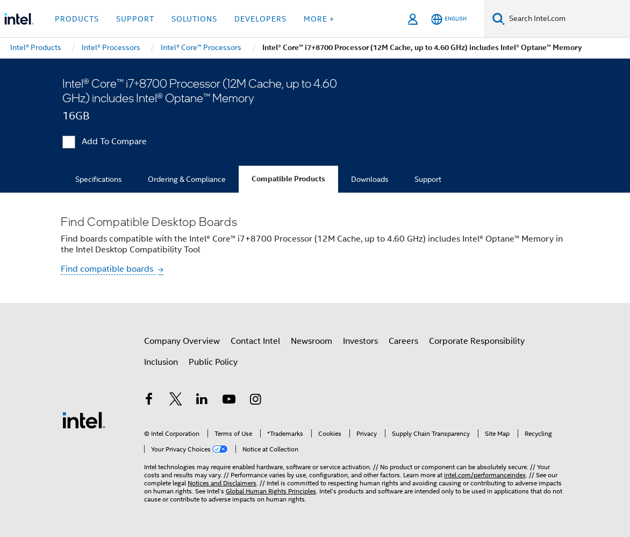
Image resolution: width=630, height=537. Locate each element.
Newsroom (311, 341)
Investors (360, 341)
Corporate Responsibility (477, 341)
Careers (403, 341)
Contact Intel (255, 341)
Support (427, 179)
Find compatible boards (108, 269)
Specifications (98, 179)
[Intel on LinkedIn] (202, 401)
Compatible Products (288, 179)
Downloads (370, 179)
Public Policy (213, 362)
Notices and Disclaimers (222, 483)
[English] (448, 19)
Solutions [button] (194, 19)
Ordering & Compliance (187, 179)
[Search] (498, 18)
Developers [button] (260, 19)
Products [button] (77, 19)
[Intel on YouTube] (229, 401)
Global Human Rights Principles (271, 491)
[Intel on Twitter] (176, 401)
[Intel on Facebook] (149, 401)
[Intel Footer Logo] (83, 419)
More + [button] (319, 19)
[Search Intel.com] (567, 19)
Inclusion (161, 362)
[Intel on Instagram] (255, 401)
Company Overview (182, 341)
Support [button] (135, 19)
